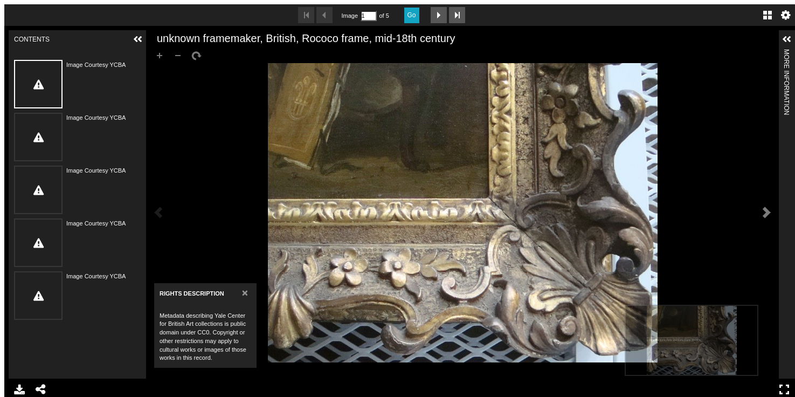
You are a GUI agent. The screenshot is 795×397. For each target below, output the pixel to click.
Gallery (767, 15)
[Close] (245, 292)
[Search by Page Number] (369, 16)
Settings (786, 15)
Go (411, 15)
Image (350, 15)
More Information (786, 53)
